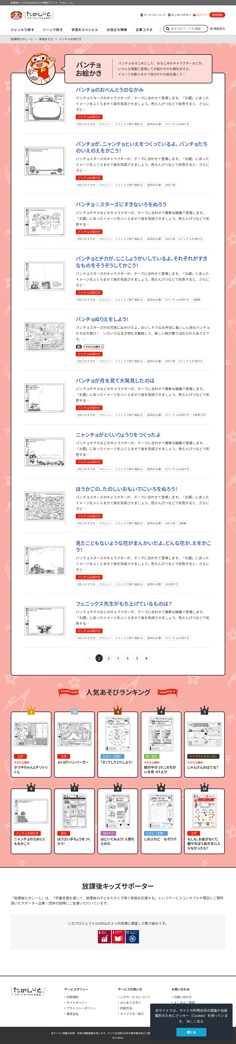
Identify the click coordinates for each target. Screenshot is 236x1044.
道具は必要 (154, 124)
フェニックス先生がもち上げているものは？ (124, 603)
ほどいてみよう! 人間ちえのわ (117, 841)
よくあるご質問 (184, 1002)
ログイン (200, 15)
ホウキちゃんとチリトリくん (31, 769)
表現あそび (46, 39)
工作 (20, 756)
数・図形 (151, 756)
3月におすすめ (86, 361)
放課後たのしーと (22, 39)
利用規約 (73, 997)
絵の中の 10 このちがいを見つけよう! (160, 769)
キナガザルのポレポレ (203, 756)
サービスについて (153, 15)
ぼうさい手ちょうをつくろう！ (74, 841)
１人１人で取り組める (129, 124)
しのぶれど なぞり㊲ (160, 839)
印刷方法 (126, 1008)
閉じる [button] (191, 1032)
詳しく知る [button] (195, 1021)
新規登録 (217, 15)
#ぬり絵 (170, 185)
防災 (64, 833)
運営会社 (73, 1014)
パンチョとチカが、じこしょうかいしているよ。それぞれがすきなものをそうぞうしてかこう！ (141, 261)
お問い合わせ (183, 997)
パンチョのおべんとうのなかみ (110, 89)
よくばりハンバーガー (73, 762)
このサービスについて (135, 997)
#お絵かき (171, 584)
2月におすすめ (86, 638)
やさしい (105, 124)
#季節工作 (199, 415)
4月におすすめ (86, 124)
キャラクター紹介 (132, 1014)
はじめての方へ (179, 15)
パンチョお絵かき (89, 117)
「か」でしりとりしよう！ (117, 762)
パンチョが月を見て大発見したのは (115, 380)
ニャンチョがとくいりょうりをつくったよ (118, 434)
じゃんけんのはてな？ (203, 767)
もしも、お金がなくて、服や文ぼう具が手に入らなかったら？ (204, 843)
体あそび (108, 833)
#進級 (196, 299)
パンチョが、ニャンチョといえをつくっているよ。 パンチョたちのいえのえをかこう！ (141, 147)
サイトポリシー (77, 1002)
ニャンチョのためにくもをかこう (29, 841)
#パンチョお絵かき (177, 124)
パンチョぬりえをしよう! (102, 319)
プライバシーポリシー (82, 1008)
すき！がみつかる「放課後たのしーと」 (32, 15)
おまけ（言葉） (112, 756)
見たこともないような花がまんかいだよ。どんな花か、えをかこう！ (143, 546)
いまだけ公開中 (90, 347)
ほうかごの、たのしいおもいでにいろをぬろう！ (127, 488)
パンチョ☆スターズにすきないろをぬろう (121, 204)
